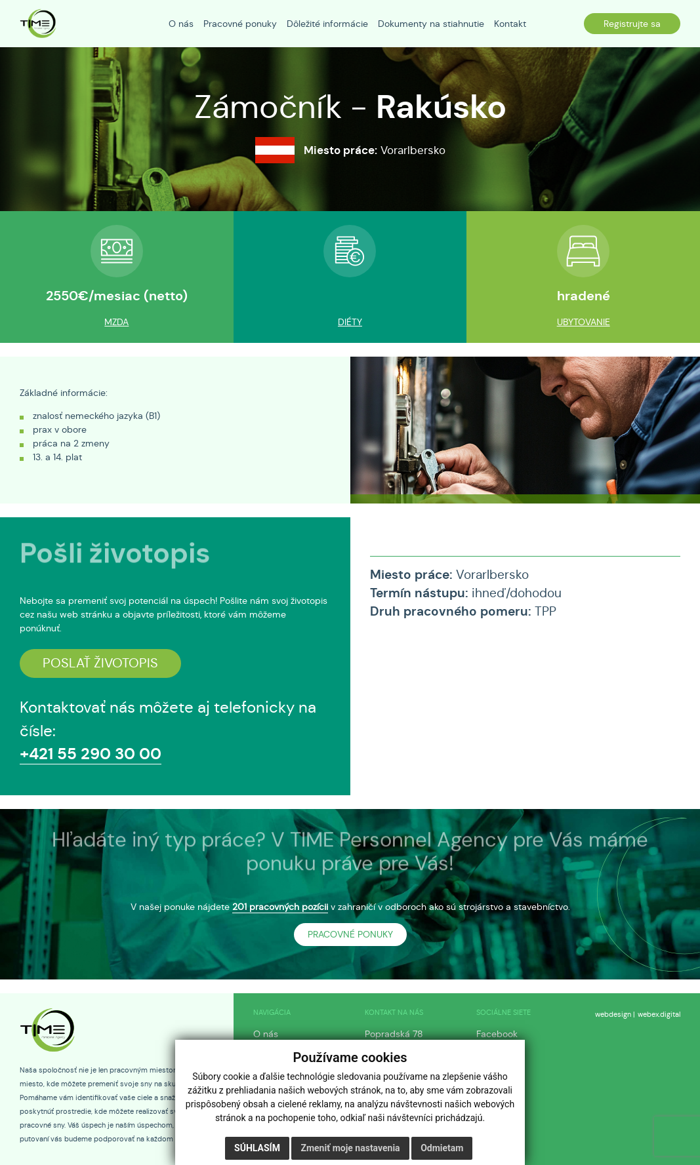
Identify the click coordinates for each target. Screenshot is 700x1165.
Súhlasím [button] (257, 1148)
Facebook (497, 1034)
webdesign (613, 1014)
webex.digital (659, 1014)
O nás (265, 1034)
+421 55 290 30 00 (90, 753)
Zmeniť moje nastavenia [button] (350, 1148)
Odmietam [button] (442, 1148)
